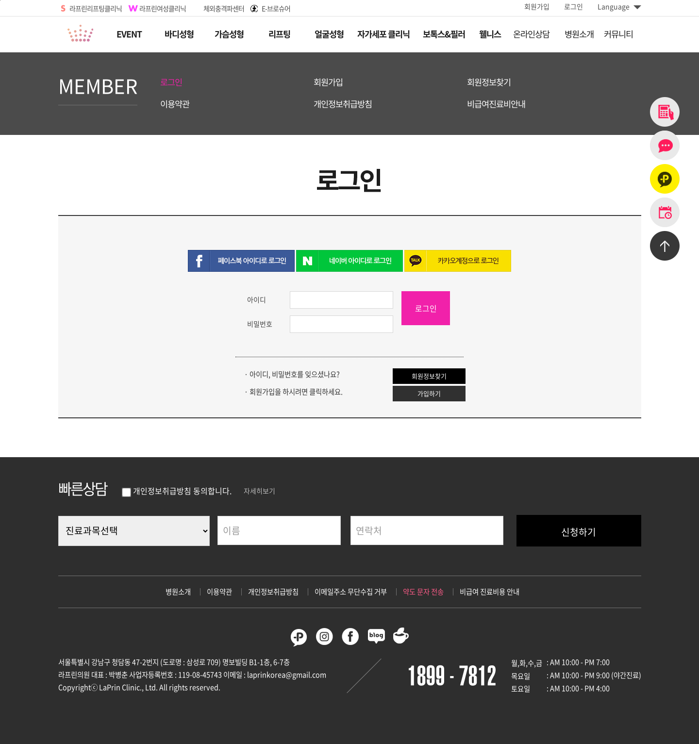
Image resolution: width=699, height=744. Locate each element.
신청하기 (578, 532)
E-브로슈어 (276, 8)
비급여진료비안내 (496, 104)
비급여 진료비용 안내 (489, 591)
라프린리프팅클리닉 (95, 8)
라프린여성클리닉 (162, 8)
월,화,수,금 (526, 663)
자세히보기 (259, 491)
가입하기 (429, 393)
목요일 (520, 676)
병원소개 (178, 591)
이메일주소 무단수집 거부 (351, 591)
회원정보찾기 (489, 82)
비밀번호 (259, 324)
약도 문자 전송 (423, 591)
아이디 (256, 299)
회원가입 (536, 6)
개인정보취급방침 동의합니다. (176, 490)
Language (619, 6)
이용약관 (174, 104)
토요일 (520, 688)
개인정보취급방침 (343, 104)
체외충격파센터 (223, 8)
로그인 (573, 6)
